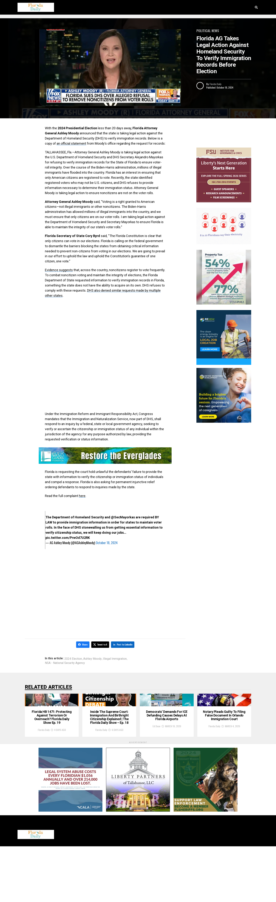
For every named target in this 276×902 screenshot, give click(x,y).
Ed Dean (156, 775)
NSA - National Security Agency (65, 662)
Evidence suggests (59, 270)
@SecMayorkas (123, 517)
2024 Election (73, 658)
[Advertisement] (105, 327)
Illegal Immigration (115, 658)
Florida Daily (215, 84)
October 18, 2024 (107, 542)
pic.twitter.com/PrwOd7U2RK (67, 538)
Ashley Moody (92, 658)
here (82, 496)
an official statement (71, 143)
